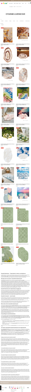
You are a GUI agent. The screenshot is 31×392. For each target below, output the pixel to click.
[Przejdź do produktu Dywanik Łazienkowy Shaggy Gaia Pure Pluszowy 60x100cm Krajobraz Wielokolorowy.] (23, 95)
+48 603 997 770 (24, 0)
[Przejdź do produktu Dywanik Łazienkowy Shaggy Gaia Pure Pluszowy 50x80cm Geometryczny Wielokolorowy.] (8, 195)
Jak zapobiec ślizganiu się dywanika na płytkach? (8, 354)
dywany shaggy (6, 276)
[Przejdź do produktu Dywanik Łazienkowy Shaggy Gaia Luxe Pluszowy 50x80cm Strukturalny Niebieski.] (8, 175)
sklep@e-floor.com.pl (20, 0)
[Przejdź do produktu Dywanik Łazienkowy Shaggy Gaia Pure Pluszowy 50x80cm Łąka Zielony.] (23, 135)
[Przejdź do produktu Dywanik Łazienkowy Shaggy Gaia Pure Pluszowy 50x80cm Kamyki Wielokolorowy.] (23, 75)
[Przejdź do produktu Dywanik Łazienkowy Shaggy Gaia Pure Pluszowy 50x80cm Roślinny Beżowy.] (8, 35)
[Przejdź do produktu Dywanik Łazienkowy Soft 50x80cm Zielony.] (8, 235)
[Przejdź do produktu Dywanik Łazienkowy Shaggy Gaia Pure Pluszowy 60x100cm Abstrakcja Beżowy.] (23, 55)
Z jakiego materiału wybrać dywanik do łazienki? (8, 337)
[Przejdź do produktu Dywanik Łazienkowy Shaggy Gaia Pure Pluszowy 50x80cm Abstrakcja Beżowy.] (8, 55)
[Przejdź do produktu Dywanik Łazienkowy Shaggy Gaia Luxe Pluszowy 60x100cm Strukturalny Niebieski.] (23, 175)
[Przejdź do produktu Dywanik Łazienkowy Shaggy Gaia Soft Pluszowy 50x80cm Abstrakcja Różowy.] (8, 115)
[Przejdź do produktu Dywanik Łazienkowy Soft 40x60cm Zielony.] (8, 215)
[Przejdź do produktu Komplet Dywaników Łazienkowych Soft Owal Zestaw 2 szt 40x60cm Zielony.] (23, 254)
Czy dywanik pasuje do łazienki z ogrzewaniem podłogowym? (10, 374)
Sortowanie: (2, 23)
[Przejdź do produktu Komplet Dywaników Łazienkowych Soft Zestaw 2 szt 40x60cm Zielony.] (23, 215)
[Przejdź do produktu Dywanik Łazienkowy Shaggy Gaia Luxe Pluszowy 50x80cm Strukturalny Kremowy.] (8, 155)
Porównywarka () (0, 388)
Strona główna (11, 6)
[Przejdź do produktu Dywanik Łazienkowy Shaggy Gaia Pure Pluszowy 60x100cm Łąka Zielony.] (8, 135)
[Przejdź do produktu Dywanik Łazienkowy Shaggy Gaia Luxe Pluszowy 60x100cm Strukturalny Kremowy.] (23, 155)
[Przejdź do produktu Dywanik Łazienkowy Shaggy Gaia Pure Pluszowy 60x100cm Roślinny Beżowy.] (23, 35)
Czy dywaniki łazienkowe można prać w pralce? (8, 348)
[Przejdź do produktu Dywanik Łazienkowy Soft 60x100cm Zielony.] (23, 235)
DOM (14, 6)
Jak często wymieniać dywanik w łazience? (7, 367)
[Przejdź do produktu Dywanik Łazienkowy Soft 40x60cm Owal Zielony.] (8, 254)
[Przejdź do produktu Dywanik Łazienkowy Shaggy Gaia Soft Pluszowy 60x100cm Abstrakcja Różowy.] (23, 115)
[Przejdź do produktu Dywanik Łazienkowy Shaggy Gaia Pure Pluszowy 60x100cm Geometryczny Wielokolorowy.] (23, 195)
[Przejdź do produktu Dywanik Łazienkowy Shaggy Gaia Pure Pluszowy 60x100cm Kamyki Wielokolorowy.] (8, 75)
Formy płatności (12, 391)
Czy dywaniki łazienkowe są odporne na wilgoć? (8, 361)
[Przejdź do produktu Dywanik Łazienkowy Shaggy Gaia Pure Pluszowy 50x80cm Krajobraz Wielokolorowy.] (8, 95)
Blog (1, 391)
